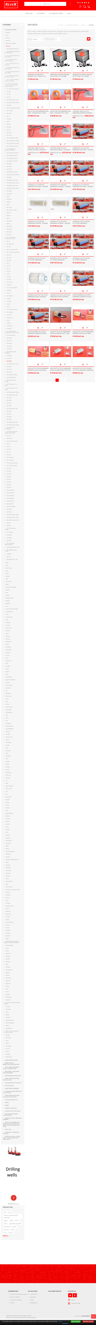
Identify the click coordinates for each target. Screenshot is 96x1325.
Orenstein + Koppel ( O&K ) (13, 891)
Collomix (8, 624)
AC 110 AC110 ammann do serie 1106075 (12, 77)
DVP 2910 (9, 541)
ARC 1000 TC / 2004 (12, 211)
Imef (7, 784)
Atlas (7, 566)
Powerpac (8, 915)
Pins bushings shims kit (11, 1101)
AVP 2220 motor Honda (13, 393)
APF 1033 (9, 134)
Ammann (83, 26)
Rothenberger (9, 946)
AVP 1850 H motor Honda (10, 382)
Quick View (42, 72)
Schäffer (8, 968)
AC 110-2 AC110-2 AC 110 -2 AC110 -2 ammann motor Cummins (11, 86)
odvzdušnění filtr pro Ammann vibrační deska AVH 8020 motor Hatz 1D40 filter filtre (38, 335)
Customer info (34, 1295)
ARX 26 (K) (9, 230)
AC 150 (8, 93)
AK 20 (8, 123)
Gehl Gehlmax (9, 727)
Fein (7, 703)
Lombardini (9, 842)
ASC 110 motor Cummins (13, 253)
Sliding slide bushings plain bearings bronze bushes (11, 1097)
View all (5, 1237)
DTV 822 (9, 483)
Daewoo (8, 632)
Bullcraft (8, 605)
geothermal (7, 1228)
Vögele (7, 1016)
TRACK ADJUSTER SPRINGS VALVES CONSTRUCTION (11, 1069)
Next (64, 381)
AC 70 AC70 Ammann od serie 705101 (12, 57)
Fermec (8, 705)
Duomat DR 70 (10, 502)
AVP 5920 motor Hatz (12, 423)
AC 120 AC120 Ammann (13, 90)
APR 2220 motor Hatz (12, 173)
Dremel (8, 656)
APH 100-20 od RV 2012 (13, 154)
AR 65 (8, 197)
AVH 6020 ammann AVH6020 (10, 353)
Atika (7, 564)
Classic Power (9, 618)
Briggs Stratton (9, 599)
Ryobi (7, 952)
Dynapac (8, 667)
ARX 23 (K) (9, 227)
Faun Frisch (8, 697)
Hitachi (7, 765)
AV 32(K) (9, 291)
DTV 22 (8, 445)
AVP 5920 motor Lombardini (10, 429)
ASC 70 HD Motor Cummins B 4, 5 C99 (10, 239)
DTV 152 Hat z (10, 461)
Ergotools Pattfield (10, 681)
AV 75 (8, 308)
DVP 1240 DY (10, 533)
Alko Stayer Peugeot (11, 44)
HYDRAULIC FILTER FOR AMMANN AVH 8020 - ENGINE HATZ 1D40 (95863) (83, 187)
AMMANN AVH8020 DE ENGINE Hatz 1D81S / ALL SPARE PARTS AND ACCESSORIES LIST (37, 78)
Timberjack (8, 998)
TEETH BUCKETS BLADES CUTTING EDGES (10, 1115)
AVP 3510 (9, 415)
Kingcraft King (9, 814)
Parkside (8, 896)
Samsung (8, 957)
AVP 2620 (9, 401)
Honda (7, 771)
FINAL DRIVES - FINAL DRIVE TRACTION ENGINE (11, 1073)
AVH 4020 (9, 339)
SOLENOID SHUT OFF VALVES (12, 1112)
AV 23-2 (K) (9, 283)
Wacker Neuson (10, 1021)
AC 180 (8, 95)
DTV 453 (9, 475)
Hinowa (8, 762)
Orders (32, 1301)
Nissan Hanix (9, 888)
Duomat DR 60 (10, 491)
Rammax (8, 937)
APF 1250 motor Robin (12, 147)
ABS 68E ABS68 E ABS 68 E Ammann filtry (12, 53)
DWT (7, 664)
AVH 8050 (9, 368)
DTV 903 (9, 486)
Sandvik (8, 960)
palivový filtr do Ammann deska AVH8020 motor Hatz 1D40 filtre (60, 371)
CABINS (7, 1106)
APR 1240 (9, 170)
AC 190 (8, 98)
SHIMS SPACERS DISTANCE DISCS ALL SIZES (11, 1080)
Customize (65, 1323)
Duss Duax (8, 662)
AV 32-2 (9, 294)
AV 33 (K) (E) (10, 297)
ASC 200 (9, 261)
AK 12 (8, 117)
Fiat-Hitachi (8, 711)
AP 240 (8, 125)
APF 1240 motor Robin (12, 139)
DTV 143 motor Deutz (12, 442)
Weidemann (9, 1029)
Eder (7, 675)
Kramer (8, 822)
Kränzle (8, 825)
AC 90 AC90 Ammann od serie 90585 (12, 73)
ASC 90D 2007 (10, 245)
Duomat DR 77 (10, 505)
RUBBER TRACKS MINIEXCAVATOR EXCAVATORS (11, 1064)
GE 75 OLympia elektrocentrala (9, 545)
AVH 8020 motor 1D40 (12, 365)
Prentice (8, 918)
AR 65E (8, 203)
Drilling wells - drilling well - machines (11, 1134)
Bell (7, 580)
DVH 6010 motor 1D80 (12, 516)
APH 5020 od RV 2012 (12, 157)
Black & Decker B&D (11, 588)
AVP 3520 (9, 418)
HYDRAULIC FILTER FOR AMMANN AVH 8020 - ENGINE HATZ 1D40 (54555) (60, 187)
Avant (7, 574)
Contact (12, 1304)
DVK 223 (9, 527)
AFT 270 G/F (10, 112)
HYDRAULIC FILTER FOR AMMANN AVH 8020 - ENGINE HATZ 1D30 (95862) (38, 187)
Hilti (7, 760)
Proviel (7, 929)
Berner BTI (8, 583)
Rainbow (8, 934)
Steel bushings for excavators (13, 1084)
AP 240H (9, 128)
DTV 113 (9, 453)
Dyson (7, 670)
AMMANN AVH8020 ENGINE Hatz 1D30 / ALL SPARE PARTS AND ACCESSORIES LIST (60, 77)
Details (60, 1321)
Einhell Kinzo (9, 678)
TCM (7, 990)
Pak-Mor (8, 893)
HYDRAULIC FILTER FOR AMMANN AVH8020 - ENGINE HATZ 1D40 (60, 224)
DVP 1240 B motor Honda (10, 530)
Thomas (8, 995)
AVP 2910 (9, 404)
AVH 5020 (9, 344)
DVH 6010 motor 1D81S (13, 518)
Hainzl (7, 741)
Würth (7, 1044)
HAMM (7, 746)
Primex (7, 921)
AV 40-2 (9, 305)
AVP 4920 (9, 420)
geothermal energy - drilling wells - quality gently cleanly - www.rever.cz (11, 1139)
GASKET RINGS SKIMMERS (12, 1089)
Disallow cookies (88, 1321)
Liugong (8, 839)
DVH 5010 (9, 513)
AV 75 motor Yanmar (12, 310)
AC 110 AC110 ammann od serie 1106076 (12, 81)
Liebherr (8, 836)
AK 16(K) (9, 120)
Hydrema (8, 776)
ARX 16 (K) (9, 222)
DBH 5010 (9, 439)
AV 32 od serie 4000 (12, 289)
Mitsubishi (8, 872)
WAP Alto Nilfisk (10, 1024)
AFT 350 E (9, 114)
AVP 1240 (9, 370)
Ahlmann (8, 33)
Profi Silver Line (10, 923)
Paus (7, 901)
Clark (7, 615)
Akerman (8, 42)
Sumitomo (8, 979)
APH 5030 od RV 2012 (12, 159)
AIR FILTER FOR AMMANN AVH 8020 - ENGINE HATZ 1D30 (38, 113)
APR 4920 (9, 192)
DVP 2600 (9, 539)
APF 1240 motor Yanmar (13, 142)
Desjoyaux (8, 643)
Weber (7, 1027)
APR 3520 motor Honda (13, 189)
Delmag (8, 637)
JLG (6, 795)
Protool (8, 926)
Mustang (8, 877)
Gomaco (8, 733)
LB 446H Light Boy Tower (13, 548)
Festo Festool (9, 708)
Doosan (8, 654)
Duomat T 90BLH (11, 508)
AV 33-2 (9, 300)
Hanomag (8, 743)
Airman (7, 39)
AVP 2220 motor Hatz (12, 396)
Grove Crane (9, 738)
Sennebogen (9, 971)
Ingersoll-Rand (9, 787)
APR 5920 (9, 195)
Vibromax (8, 1010)
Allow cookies (76, 1321)
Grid (88, 40)
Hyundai (8, 779)
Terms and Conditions (16, 1301)
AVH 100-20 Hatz (11, 336)
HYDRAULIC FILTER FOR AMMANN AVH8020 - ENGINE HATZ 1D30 (38, 224)
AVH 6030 (9, 357)
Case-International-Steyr (12, 610)
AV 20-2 (9, 278)
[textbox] (54, 5)
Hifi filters (8, 757)
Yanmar (8, 1050)
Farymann (8, 694)
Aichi (7, 36)
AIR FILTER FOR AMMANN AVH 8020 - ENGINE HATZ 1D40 (60, 113)
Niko (7, 885)
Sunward (8, 982)
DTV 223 (9, 472)
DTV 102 (9, 450)
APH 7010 (9, 168)
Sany (7, 965)
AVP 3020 (9, 412)
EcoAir (7, 673)
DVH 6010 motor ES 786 (13, 521)
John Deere (8, 798)
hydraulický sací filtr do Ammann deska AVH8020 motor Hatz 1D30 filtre (38, 298)
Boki (7, 594)
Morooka (8, 874)
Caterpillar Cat (9, 613)
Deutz (7, 645)
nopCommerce (86, 1317)
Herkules (8, 752)
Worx (7, 1042)
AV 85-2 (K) (9, 319)
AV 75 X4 (9, 316)
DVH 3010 (9, 510)
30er (5, 1213)
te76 (5, 1234)
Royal (7, 949)
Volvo (7, 1013)
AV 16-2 (9, 272)
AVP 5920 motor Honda (13, 426)
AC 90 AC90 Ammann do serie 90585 (12, 69)
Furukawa (8, 724)
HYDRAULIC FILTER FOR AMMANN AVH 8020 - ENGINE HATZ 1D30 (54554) (83, 151)
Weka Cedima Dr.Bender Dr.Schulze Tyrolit (11, 1033)
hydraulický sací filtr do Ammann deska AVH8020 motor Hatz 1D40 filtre (60, 298)
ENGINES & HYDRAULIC (11, 1109)
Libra (7, 833)
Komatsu (8, 820)
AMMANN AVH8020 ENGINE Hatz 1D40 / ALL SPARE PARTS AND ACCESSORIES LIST (83, 77)
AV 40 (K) (9, 302)
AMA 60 (9, 558)
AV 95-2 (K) (9, 327)
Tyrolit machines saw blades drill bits (12, 1004)
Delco (7, 634)
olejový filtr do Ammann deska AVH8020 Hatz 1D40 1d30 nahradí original (60, 334)
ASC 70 (8, 242)
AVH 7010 (9, 359)
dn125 (5, 1225)
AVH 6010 (9, 350)
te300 (12, 1231)
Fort (7, 722)
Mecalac (8, 858)
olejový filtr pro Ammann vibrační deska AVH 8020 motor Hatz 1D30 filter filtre (83, 335)
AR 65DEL (9, 200)
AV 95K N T (9, 330)
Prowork (8, 931)
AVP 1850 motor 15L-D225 (11, 386)
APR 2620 (9, 178)
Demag (7, 640)
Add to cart (38, 72)
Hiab (7, 754)
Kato (7, 812)
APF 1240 (9, 136)
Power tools (8, 1130)
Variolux (8, 1008)
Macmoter (8, 844)
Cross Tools (9, 629)
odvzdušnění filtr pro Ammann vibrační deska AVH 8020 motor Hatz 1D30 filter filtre (83, 298)
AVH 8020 (9, 362)
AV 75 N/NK (9, 313)
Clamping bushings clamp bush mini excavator (12, 1093)
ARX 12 (8, 219)
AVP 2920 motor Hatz (12, 410)
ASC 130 (9, 256)
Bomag (7, 596)
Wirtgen (8, 1036)
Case (7, 607)
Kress (7, 828)
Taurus (7, 987)
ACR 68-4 (9, 106)
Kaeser (7, 803)
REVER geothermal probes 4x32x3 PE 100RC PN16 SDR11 (11, 943)
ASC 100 (9, 248)
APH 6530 (9, 165)
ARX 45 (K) (9, 233)
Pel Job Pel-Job (9, 907)
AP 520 (8, 131)
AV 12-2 (9, 267)
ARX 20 (8, 225)
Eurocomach (9, 686)
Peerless (8, 904)
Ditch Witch (8, 651)
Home (61, 26)
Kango (7, 806)
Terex (7, 993)
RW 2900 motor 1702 (12, 560)
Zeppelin (8, 1055)
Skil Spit (8, 974)
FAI (6, 692)
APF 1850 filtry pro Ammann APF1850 (10, 150)
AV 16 (8, 270)
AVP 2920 (9, 407)
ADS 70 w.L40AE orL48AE (13, 109)
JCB (6, 792)
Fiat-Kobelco (9, 713)
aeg (9, 1213)
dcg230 (6, 1222)
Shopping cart (87, 7)
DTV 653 (9, 480)
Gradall (8, 735)
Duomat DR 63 (10, 494)
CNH (7, 621)
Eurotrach (8, 689)
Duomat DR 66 (10, 499)
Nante (7, 880)
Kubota (7, 831)
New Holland (9, 882)
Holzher (8, 768)
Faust (7, 700)
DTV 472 (9, 478)
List (92, 40)
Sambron (8, 955)
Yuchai (7, 1052)
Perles (7, 910)
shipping (33, 1319)
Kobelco (8, 817)
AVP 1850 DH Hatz (11, 379)
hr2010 (14, 1228)
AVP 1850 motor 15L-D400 (11, 390)
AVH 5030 (9, 347)
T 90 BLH (9, 555)
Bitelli (7, 585)
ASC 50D (9, 236)
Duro (7, 659)
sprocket (6, 1231)
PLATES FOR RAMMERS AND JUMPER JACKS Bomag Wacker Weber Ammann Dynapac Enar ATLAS (11, 1126)
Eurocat (8, 684)
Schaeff (7, 963)
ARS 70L (9, 214)
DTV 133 (9, 456)
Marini (7, 850)
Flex (7, 716)
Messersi (8, 866)
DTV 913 (9, 488)
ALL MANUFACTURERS (72, 26)
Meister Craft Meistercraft (12, 861)
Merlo (7, 863)
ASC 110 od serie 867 (12, 251)
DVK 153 (9, 524)
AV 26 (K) (9, 286)
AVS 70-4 (9, 437)
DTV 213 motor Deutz (12, 464)
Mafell (7, 847)
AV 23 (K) (9, 281)
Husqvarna (8, 773)
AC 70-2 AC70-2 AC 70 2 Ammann (12, 65)
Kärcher (8, 809)
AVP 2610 (9, 399)
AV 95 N (9, 324)
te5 (17, 1231)
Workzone (8, 1039)
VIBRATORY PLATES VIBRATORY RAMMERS (12, 1120)
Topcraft (8, 1001)
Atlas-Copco (9, 569)
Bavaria (8, 577)
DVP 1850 (9, 536)
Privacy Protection (15, 1298)
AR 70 (8, 206)
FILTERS (7, 1104)
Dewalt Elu (8, 648)
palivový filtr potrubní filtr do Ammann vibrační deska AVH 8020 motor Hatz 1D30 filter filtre (83, 372)
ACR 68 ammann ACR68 (13, 104)
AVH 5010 (9, 342)
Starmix (8, 976)
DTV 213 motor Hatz (12, 467)
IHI (6, 782)
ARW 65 (9, 217)
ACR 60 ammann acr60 (12, 101)
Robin (7, 940)
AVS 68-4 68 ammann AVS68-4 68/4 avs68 (11, 433)
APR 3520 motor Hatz (12, 187)
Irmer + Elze (9, 790)
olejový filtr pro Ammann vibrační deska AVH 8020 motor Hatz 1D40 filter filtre (38, 372)
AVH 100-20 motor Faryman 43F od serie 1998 (12, 333)
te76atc (10, 1234)
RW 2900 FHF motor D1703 (11, 551)
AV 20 (8, 275)
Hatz (7, 749)
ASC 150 (9, 259)
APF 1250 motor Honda (13, 144)
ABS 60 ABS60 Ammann (13, 50)
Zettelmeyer (9, 1058)
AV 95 (8, 321)
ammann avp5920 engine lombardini (11, 1218)
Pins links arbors (9, 1087)
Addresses (33, 1298)
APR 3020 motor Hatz (12, 181)
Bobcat (7, 591)
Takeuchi (8, 984)
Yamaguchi (8, 1047)
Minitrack (8, 869)
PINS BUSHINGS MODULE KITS (13, 1077)
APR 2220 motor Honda (13, 176)
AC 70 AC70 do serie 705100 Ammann (11, 61)
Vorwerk (8, 1018)
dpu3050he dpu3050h (15, 1225)
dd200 (11, 1222)
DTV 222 (9, 469)
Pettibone (8, 912)
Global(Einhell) (9, 730)
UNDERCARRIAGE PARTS (11, 1061)
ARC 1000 (9, 208)
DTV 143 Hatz (10, 458)
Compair (8, 626)
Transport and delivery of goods (19, 1295)
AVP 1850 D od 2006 (12, 376)
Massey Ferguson (10, 852)
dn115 (17, 1222)
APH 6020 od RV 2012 (12, 162)
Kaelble (8, 801)
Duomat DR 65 (10, 497)
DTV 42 (8, 448)
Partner (8, 899)
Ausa (7, 572)
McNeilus (8, 855)
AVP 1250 (9, 373)
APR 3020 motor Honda (13, 184)
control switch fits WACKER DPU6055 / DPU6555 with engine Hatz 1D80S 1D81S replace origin (60, 151)
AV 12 (8, 264)
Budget (7, 602)
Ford (7, 719)
